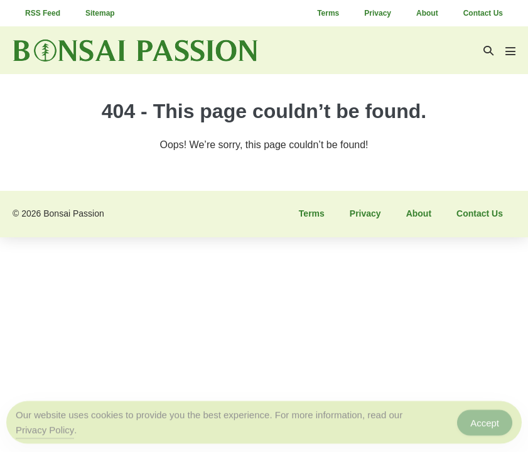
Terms (328, 13)
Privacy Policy (45, 431)
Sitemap (100, 13)
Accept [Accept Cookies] (484, 424)
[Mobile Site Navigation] (510, 51)
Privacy (377, 13)
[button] (488, 50)
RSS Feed (42, 13)
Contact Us (483, 13)
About (427, 13)
